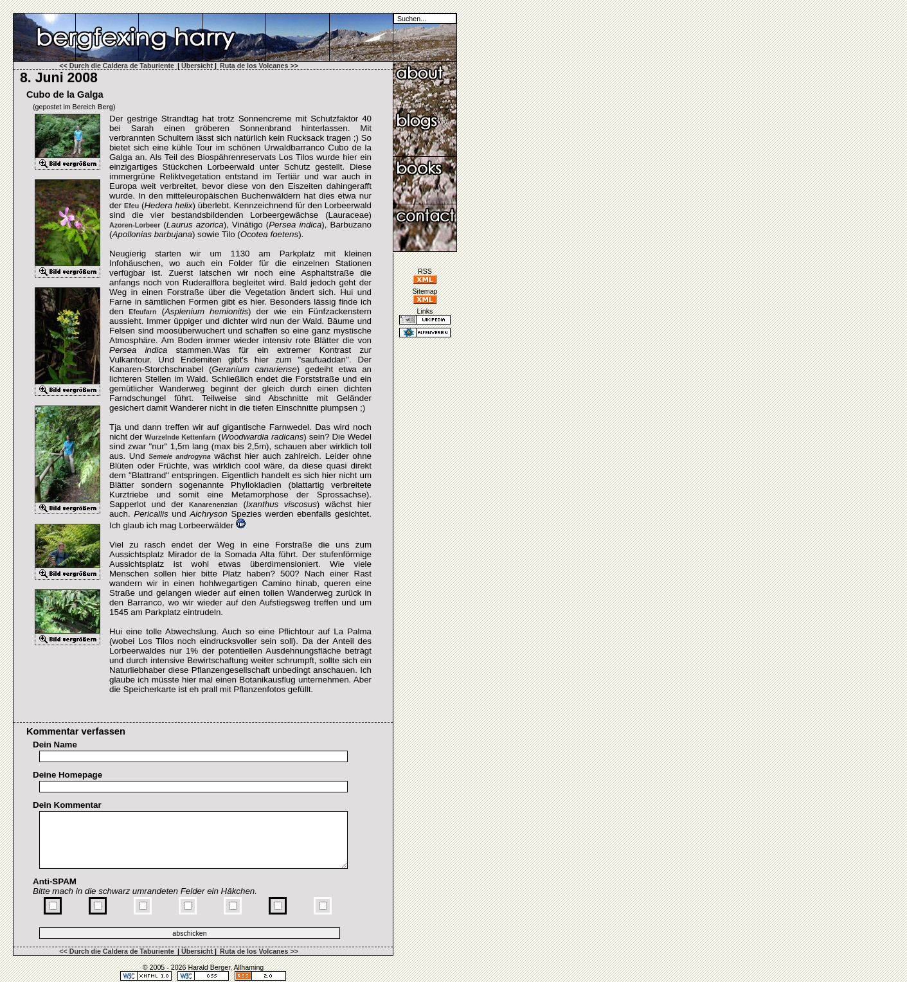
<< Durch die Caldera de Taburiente (116, 65)
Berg (105, 107)
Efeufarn (142, 312)
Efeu (131, 206)
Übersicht (197, 65)
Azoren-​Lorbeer (134, 225)
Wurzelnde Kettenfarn (180, 437)
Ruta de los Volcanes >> (259, 65)
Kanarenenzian (213, 504)
